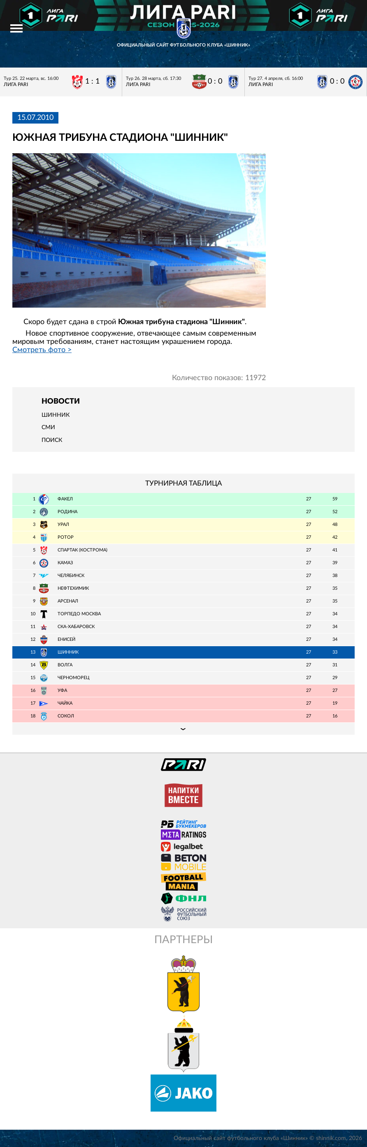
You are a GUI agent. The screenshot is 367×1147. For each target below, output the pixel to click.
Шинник (56, 415)
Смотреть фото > (42, 350)
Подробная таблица (183, 728)
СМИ (48, 427)
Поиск (52, 440)
